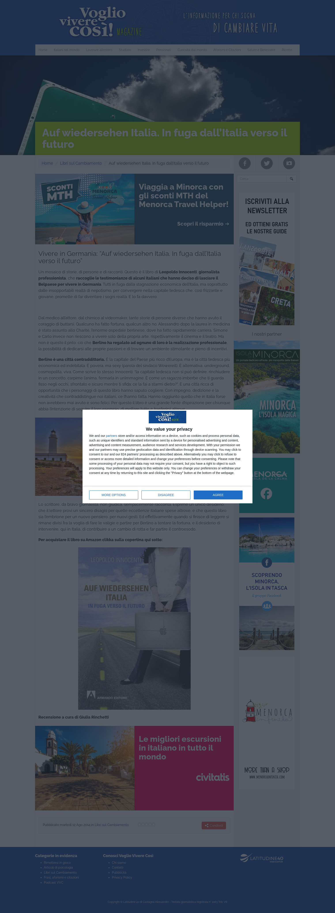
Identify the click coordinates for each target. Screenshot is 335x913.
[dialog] (167, 456)
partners (111, 435)
